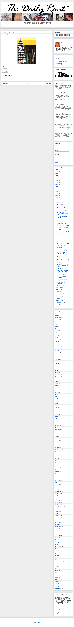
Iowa (56, 427)
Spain (56, 550)
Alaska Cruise (58, 317)
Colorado (57, 343)
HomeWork (57, 407)
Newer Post (5, 83)
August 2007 (60, 289)
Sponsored (57, 553)
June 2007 (59, 293)
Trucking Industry (58, 561)
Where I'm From (27, 28)
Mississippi (57, 467)
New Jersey (57, 493)
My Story (56, 482)
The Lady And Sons (61, 235)
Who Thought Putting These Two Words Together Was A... (63, 254)
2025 (57, 169)
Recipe (56, 528)
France (56, 392)
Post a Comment (7, 77)
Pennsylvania (57, 517)
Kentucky (57, 434)
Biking (56, 328)
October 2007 (60, 285)
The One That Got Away (62, 239)
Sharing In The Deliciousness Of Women (63, 257)
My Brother (57, 478)
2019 (57, 180)
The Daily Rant (65, 42)
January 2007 (60, 302)
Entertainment (58, 379)
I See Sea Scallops (61, 268)
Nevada (56, 489)
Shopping (57, 542)
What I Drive (19, 28)
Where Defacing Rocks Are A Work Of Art (62, 283)
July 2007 (59, 291)
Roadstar (57, 537)
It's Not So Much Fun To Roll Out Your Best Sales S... (62, 213)
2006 (57, 304)
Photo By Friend (58, 522)
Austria (56, 326)
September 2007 (60, 287)
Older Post (48, 83)
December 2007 (60, 204)
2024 (57, 171)
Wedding (56, 577)
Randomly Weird (60, 241)
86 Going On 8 (60, 247)
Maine (56, 442)
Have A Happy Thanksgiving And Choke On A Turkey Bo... (63, 232)
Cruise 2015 (57, 352)
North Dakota (57, 504)
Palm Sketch (57, 515)
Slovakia (56, 544)
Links (56, 438)
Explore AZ (57, 381)
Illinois (56, 418)
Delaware (57, 363)
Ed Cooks (57, 370)
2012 (57, 193)
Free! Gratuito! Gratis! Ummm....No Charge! (62, 221)
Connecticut (57, 346)
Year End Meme (58, 588)
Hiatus (56, 405)
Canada (56, 335)
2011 (57, 195)
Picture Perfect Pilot (61, 245)
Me (55, 453)
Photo (6, 69)
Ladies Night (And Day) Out (63, 250)
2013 (57, 191)
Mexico (56, 458)
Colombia (57, 341)
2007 (57, 202)
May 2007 (59, 294)
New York (57, 497)
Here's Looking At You (61, 223)
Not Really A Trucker (59, 506)
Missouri (56, 469)
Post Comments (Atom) (28, 87)
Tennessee (57, 555)
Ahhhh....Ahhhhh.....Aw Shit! (63, 274)
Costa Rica (57, 350)
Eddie (56, 372)
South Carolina (58, 546)
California (57, 332)
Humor (56, 412)
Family (56, 383)
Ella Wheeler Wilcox (59, 376)
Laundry (56, 436)
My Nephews (57, 480)
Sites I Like (61, 28)
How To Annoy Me (58, 409)
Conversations (58, 348)
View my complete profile (60, 51)
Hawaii (56, 403)
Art (55, 324)
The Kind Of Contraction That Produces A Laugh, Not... (62, 217)
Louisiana (57, 440)
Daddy (56, 361)
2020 (57, 178)
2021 (57, 177)
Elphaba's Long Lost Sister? (63, 225)
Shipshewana (57, 539)
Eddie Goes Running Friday (63, 243)
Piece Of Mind (58, 526)
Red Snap (59, 262)
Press (44, 28)
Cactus (56, 330)
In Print (56, 420)
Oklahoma (57, 511)
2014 (57, 189)
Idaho (56, 416)
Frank (56, 394)
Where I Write (37, 28)
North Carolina (58, 502)
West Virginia (57, 579)
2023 (57, 173)
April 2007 (59, 296)
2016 (57, 186)
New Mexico (57, 495)
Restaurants (57, 531)
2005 (57, 306)
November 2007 (60, 206)
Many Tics (57, 445)
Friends (56, 396)
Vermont (56, 568)
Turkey (56, 564)
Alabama (56, 313)
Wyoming (57, 586)
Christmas (57, 339)
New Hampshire (58, 491)
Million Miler (57, 462)
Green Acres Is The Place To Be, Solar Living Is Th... (62, 271)
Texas (56, 557)
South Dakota (57, 548)
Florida (56, 385)
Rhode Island (57, 533)
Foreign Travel (58, 390)
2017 (57, 184)
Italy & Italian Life (58, 429)
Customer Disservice (59, 357)
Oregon (56, 513)
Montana (56, 473)
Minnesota (57, 464)
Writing (56, 583)
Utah (56, 566)
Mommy (56, 471)
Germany (57, 401)
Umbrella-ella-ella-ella (61, 210)
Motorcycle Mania (58, 475)
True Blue (59, 229)
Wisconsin (57, 581)
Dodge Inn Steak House (60, 368)
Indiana (56, 423)
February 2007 (60, 300)
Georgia (56, 398)
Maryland (57, 447)
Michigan (57, 460)
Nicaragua (57, 500)
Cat (55, 337)
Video (56, 570)
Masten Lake (57, 451)
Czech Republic (58, 359)
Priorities (59, 249)
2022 (57, 175)
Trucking (56, 559)
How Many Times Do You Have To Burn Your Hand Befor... (62, 265)
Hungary (56, 414)
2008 (57, 200)
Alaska (56, 315)
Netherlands (57, 486)
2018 (57, 182)
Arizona (56, 319)
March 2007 (60, 298)
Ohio (56, 508)
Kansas (56, 431)
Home (5, 28)
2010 (57, 197)
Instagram (57, 425)
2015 (57, 188)
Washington (57, 575)
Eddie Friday (57, 374)
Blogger (39, 622)
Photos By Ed (57, 524)
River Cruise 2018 (58, 535)
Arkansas (57, 321)
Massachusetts (58, 449)
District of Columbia (59, 365)
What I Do (11, 28)
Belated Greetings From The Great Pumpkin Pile (62, 277)
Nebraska (57, 484)
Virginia (56, 572)
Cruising (56, 354)
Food (56, 387)
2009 (57, 199)
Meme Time (57, 456)
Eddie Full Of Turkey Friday (62, 227)
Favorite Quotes (52, 28)
